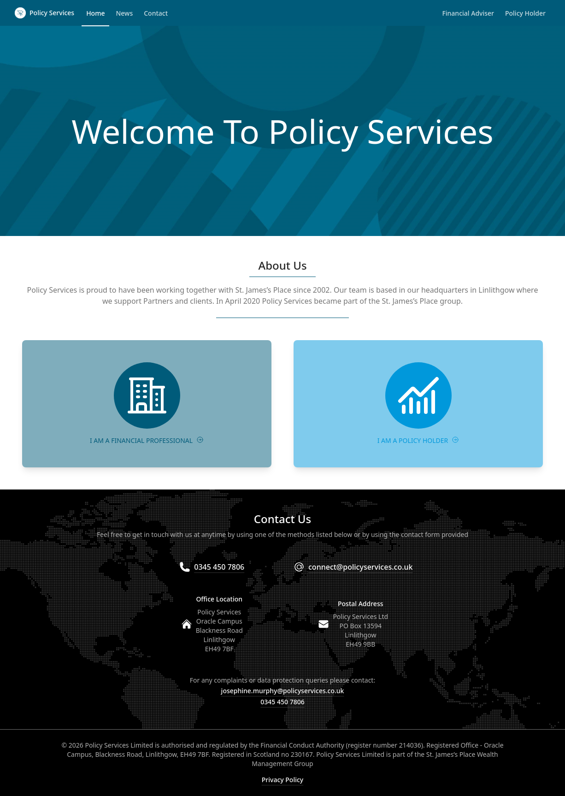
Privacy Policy (282, 779)
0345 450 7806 (282, 701)
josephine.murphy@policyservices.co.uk (282, 690)
